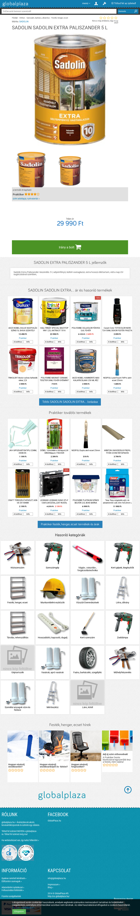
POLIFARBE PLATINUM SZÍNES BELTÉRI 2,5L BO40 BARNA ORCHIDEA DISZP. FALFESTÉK (86, 501)
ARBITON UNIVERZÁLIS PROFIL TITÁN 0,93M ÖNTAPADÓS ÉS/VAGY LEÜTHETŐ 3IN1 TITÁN (117, 451)
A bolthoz (18, 342)
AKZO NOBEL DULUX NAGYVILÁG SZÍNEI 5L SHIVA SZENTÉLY (22, 329)
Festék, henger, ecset (59, 18)
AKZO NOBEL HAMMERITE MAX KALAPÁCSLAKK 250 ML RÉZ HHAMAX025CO (85, 379)
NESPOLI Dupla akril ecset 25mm (86, 450)
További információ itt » (23, 907)
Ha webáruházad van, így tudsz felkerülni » (20, 840)
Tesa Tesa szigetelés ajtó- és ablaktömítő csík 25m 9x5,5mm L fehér (117, 501)
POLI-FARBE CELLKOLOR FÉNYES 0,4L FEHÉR (86, 329)
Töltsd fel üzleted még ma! (16, 834)
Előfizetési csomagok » (12, 881)
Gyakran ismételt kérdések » (14, 878)
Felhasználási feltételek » (13, 890)
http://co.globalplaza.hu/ (59, 896)
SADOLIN (23, 21)
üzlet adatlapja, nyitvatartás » (26, 198)
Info (28, 342)
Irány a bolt (70, 247)
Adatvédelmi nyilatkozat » (13, 887)
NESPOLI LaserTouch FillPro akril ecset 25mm (117, 379)
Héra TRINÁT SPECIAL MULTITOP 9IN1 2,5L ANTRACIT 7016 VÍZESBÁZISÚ (54, 329)
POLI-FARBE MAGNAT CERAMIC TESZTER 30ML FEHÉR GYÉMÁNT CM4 (54, 379)
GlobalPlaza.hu (54, 820)
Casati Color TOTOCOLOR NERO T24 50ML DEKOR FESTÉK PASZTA (117, 329)
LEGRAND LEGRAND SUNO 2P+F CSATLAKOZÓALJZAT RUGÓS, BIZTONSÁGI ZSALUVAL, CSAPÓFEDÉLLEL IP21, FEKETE (54, 501)
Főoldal (15, 18)
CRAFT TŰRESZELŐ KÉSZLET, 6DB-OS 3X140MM (23, 501)
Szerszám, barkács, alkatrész (38, 18)
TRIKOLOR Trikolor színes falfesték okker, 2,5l (22, 379)
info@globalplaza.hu (57, 878)
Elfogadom (19, 911)
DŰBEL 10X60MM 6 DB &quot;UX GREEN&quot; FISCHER (54, 451)
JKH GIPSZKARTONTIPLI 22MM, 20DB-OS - (23, 451)
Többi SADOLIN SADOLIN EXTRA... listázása (70, 401)
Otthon (22, 18)
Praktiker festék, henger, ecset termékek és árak (70, 524)
